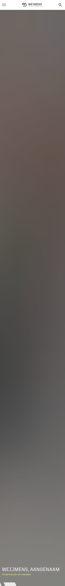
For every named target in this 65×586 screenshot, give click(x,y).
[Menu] (4, 4)
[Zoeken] (60, 5)
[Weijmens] (32, 5)
